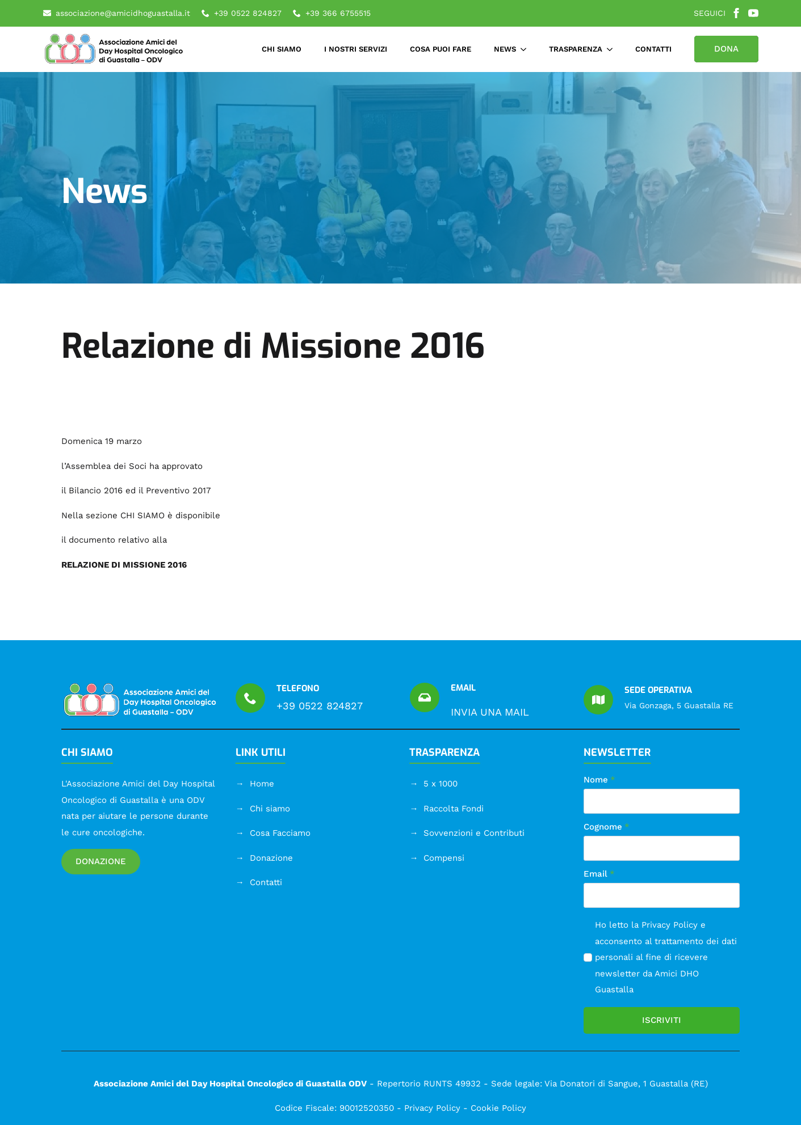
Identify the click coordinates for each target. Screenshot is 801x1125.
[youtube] (753, 13)
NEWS (505, 49)
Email (599, 874)
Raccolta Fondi (453, 808)
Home (262, 784)
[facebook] (736, 13)
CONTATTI (653, 49)
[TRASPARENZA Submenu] (613, 49)
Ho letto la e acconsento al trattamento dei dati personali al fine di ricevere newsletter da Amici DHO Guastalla (666, 957)
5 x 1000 (440, 784)
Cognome (607, 827)
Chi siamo (270, 808)
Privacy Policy (669, 925)
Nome (599, 780)
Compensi (443, 858)
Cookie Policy (498, 1108)
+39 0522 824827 (319, 706)
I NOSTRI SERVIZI (355, 49)
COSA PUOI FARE (440, 49)
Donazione (271, 858)
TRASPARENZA (575, 49)
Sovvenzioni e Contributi (474, 833)
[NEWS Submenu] (527, 49)
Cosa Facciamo (280, 833)
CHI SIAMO (281, 49)
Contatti (266, 882)
